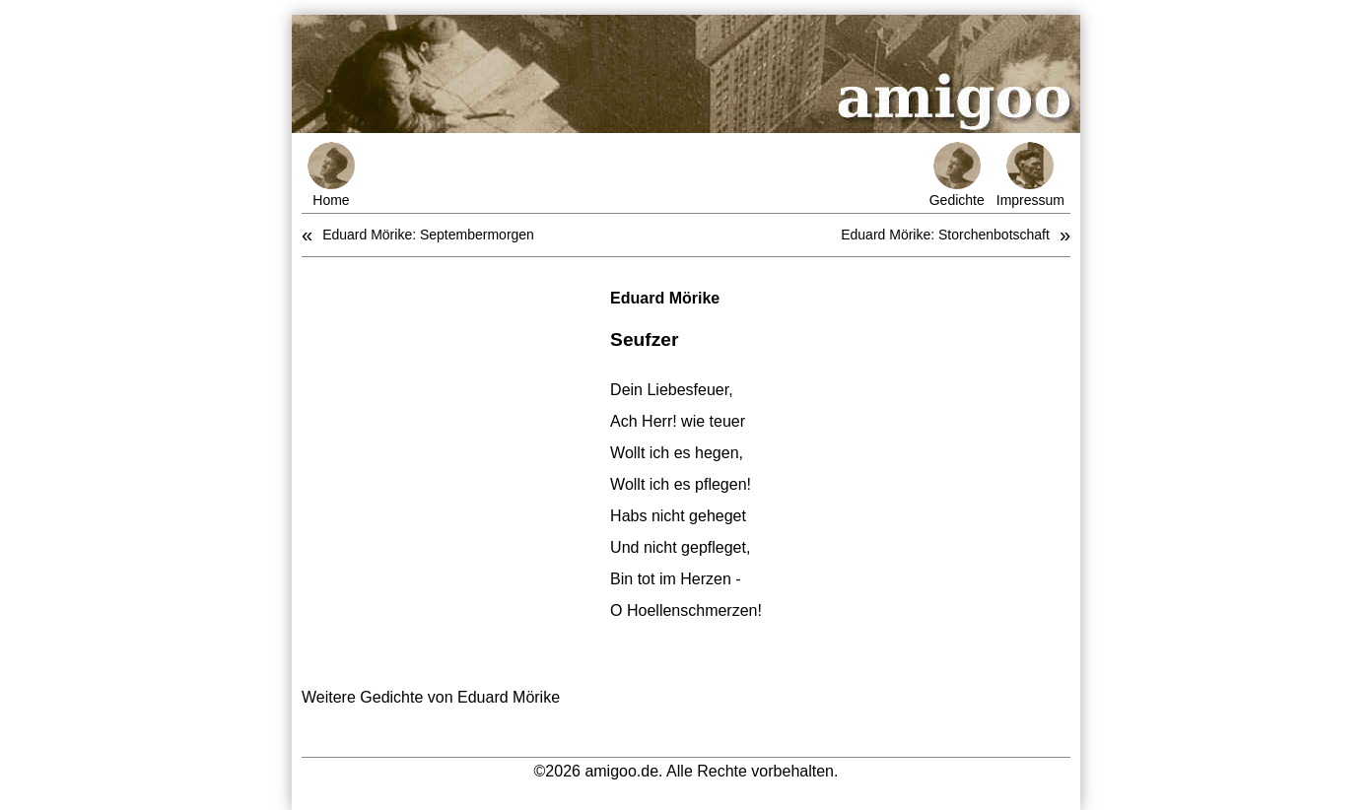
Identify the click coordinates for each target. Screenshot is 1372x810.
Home (331, 175)
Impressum (1030, 175)
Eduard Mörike (665, 298)
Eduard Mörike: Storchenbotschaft (945, 234)
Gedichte (957, 175)
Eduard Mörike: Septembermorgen (428, 234)
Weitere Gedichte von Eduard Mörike (431, 697)
